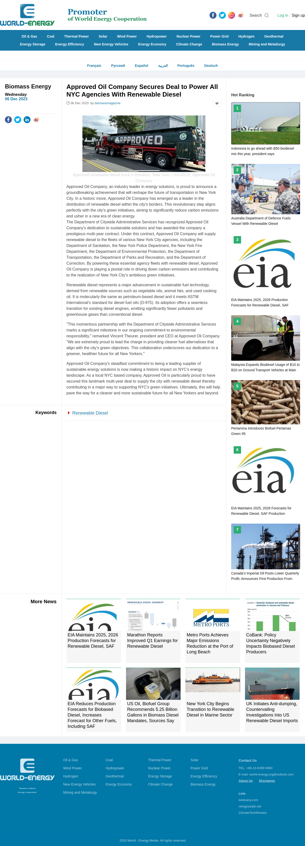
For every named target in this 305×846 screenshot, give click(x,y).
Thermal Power (76, 36)
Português (185, 66)
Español (141, 66)
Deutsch (211, 66)
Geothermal (273, 36)
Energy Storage (32, 44)
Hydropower (157, 36)
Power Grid (219, 36)
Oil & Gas (29, 36)
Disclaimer (267, 781)
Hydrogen (246, 36)
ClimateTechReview (253, 813)
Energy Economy (152, 44)
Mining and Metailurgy (267, 44)
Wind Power (127, 36)
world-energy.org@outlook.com (271, 774)
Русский (118, 66)
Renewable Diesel (90, 413)
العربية (163, 66)
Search (255, 15)
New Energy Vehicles (111, 44)
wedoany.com (248, 800)
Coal (50, 36)
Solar (103, 36)
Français (94, 66)
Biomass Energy (225, 44)
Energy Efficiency (69, 44)
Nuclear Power (188, 36)
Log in (282, 15)
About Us (246, 781)
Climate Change (189, 44)
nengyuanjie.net (250, 806)
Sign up (298, 15)
